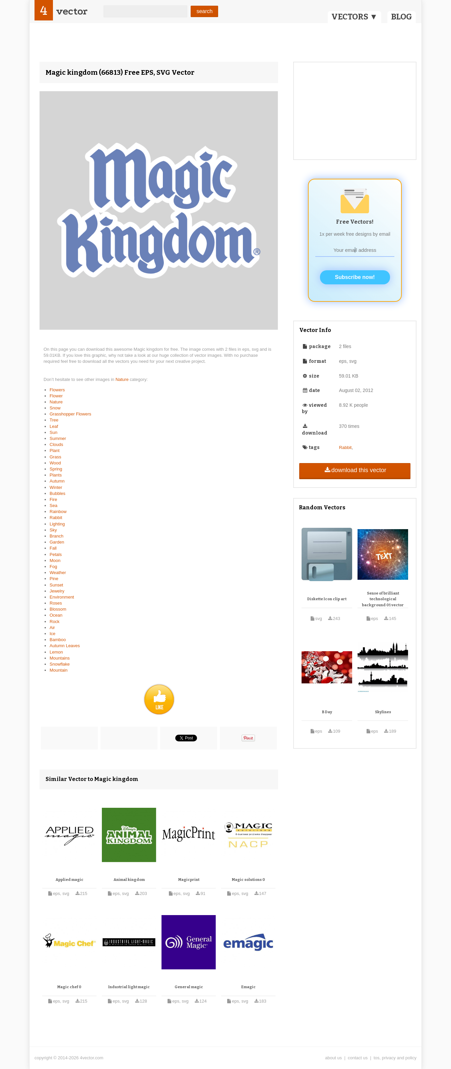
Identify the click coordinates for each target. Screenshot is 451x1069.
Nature (123, 379)
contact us (358, 1057)
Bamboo (58, 639)
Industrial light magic (129, 987)
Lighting (57, 523)
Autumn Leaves (65, 645)
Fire (53, 499)
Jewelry (57, 591)
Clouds (56, 444)
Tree (54, 420)
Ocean (56, 615)
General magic (189, 987)
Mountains (60, 658)
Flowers (57, 389)
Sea (53, 505)
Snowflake (60, 664)
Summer (58, 438)
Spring (56, 468)
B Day (327, 712)
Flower (56, 395)
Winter (56, 487)
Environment (62, 597)
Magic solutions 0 (248, 880)
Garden (57, 542)
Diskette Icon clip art (326, 599)
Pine (54, 578)
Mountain (58, 670)
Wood (55, 462)
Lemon (56, 652)
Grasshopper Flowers (70, 413)
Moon (55, 560)
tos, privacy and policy (395, 1057)
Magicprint (188, 880)
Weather (58, 572)
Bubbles (57, 493)
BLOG (401, 16)
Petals (56, 554)
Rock (55, 621)
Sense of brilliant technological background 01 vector (383, 599)
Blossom (58, 609)
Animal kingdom (129, 880)
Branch (56, 536)
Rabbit (56, 517)
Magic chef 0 (69, 987)
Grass (55, 456)
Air (52, 627)
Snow (55, 407)
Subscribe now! (355, 277)
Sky (53, 529)
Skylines (383, 712)
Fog (53, 566)
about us (333, 1057)
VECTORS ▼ (354, 16)
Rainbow (58, 511)
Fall (53, 548)
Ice (52, 633)
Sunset (56, 584)
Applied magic (69, 880)
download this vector (354, 470)
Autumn (57, 481)
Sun (53, 432)
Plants (56, 474)
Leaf (54, 426)
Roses (56, 603)
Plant (55, 450)
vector (71, 11)
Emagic (248, 987)
